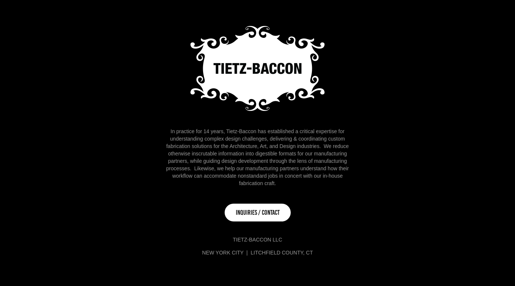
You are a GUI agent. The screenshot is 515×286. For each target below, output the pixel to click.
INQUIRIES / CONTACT (258, 212)
